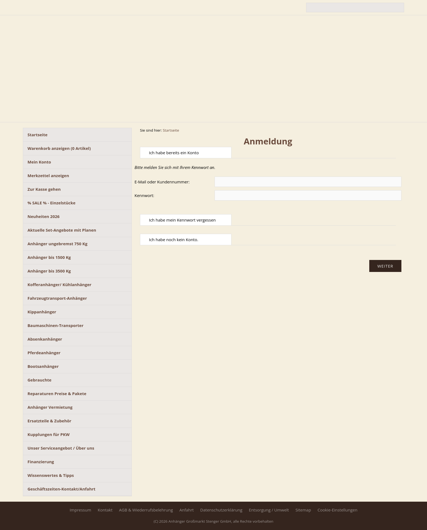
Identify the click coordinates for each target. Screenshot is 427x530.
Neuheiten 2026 (44, 216)
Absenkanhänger (45, 339)
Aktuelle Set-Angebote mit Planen (62, 230)
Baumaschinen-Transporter (55, 325)
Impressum (80, 510)
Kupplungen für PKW (48, 434)
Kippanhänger (42, 311)
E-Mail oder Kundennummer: (162, 181)
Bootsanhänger (43, 366)
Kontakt (105, 510)
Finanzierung (41, 461)
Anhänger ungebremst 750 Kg (57, 243)
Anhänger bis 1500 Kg (49, 257)
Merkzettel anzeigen (48, 175)
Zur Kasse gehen (44, 189)
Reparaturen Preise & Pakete (57, 393)
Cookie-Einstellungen (337, 510)
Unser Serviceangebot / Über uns (61, 448)
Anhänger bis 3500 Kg (49, 271)
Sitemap (303, 510)
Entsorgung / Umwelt (269, 510)
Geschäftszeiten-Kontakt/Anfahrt (61, 489)
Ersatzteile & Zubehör (49, 420)
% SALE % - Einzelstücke (51, 202)
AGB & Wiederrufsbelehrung (146, 510)
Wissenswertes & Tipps (51, 475)
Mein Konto (39, 162)
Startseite (37, 134)
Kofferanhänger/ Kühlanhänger (59, 284)
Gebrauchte (39, 380)
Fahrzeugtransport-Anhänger (57, 298)
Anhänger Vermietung (50, 407)
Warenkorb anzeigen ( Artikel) (59, 148)
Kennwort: (144, 195)
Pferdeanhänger (44, 352)
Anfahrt (186, 510)
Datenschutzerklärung (221, 510)
